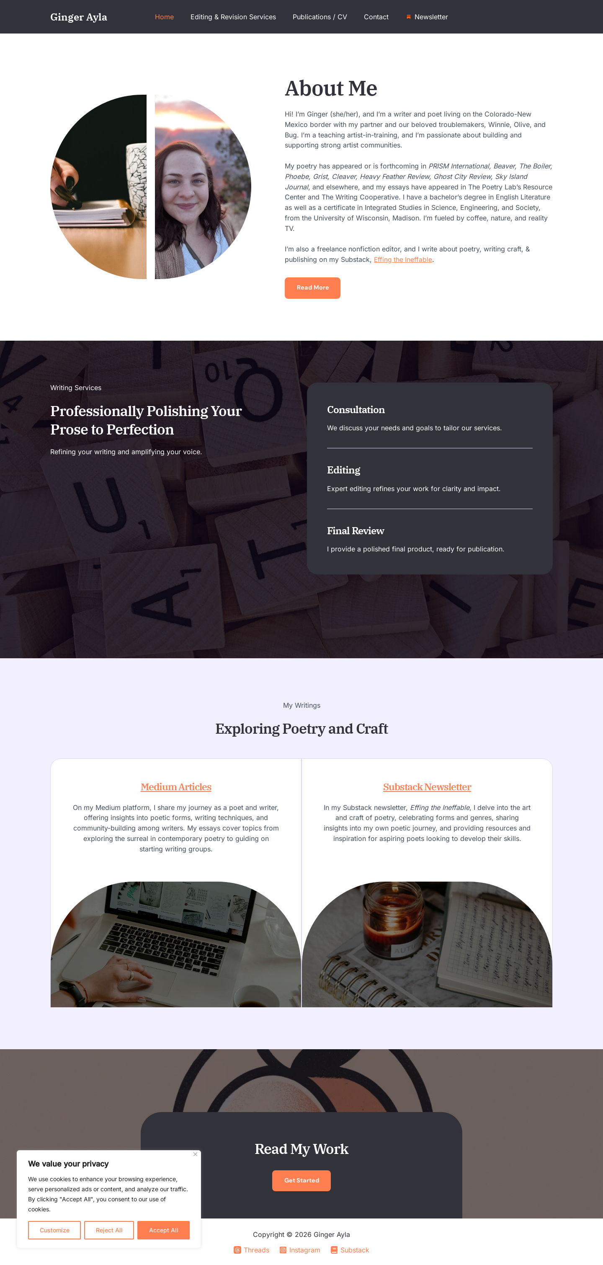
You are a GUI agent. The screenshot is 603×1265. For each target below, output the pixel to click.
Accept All (163, 1230)
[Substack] (350, 1250)
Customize (55, 1230)
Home (171, 17)
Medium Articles (171, 786)
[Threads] (251, 1250)
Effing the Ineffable (403, 259)
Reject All (109, 1230)
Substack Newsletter (432, 786)
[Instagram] (300, 1250)
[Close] (195, 1154)
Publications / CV (320, 17)
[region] (109, 1199)
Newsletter (424, 17)
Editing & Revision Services (236, 17)
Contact (373, 17)
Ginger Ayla (78, 16)
